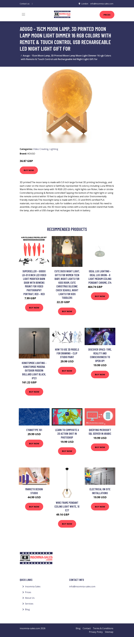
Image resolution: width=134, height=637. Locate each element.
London (84, 3)
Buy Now (29, 170)
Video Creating (40, 149)
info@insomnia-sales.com (101, 3)
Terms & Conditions (103, 628)
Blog (27, 609)
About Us (30, 597)
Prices (107, 14)
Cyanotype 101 (34, 430)
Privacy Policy (96, 631)
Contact (87, 628)
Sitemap (109, 631)
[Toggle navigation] (23, 14)
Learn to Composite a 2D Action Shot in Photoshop (67, 433)
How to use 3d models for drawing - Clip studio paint (67, 353)
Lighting (54, 149)
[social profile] (32, 3)
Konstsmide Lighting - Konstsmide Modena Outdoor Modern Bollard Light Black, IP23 (34, 370)
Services (29, 603)
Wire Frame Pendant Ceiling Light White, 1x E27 (67, 506)
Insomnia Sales (32, 586)
